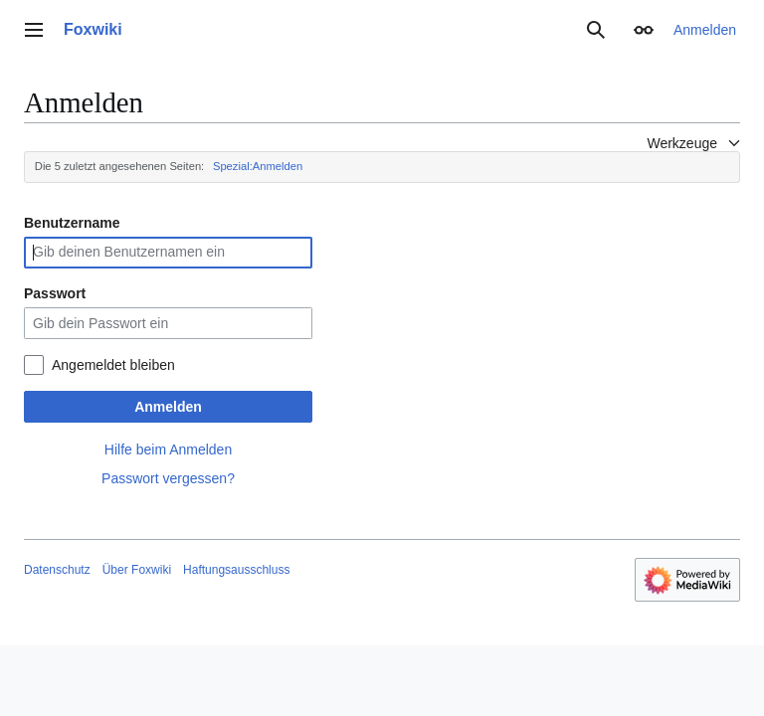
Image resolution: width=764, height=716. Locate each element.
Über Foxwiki (136, 570)
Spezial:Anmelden (257, 166)
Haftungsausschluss (236, 570)
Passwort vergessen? (168, 478)
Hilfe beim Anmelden (168, 449)
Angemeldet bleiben (113, 365)
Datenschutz (57, 570)
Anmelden (168, 407)
